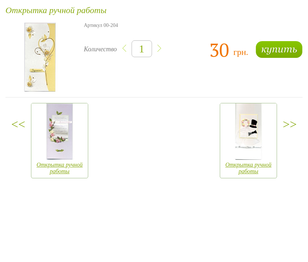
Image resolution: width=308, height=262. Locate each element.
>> (290, 124)
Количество (100, 49)
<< (18, 124)
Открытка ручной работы (59, 168)
